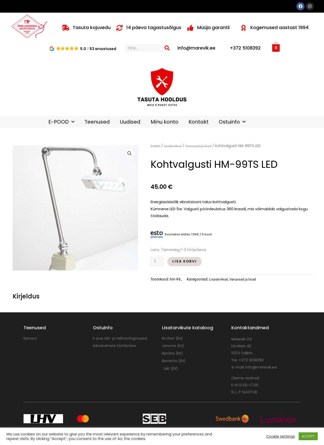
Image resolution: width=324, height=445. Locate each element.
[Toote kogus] (157, 261)
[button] (83, 48)
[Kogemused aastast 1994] (243, 28)
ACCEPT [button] (308, 436)
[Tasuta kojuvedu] (66, 28)
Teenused (97, 121)
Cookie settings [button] (280, 436)
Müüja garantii (213, 27)
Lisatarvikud (176, 146)
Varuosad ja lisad (204, 146)
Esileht (156, 146)
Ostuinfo (232, 122)
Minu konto (164, 121)
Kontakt (199, 121)
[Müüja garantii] (190, 28)
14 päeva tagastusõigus (153, 27)
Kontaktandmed (250, 327)
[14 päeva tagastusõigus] (119, 28)
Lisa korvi (186, 261)
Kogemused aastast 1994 (279, 27)
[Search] (167, 48)
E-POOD (61, 122)
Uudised (130, 121)
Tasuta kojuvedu (92, 27)
